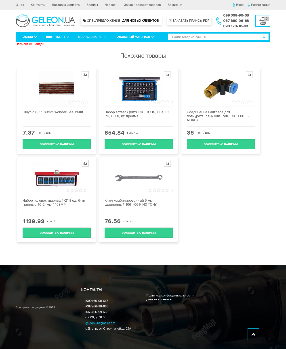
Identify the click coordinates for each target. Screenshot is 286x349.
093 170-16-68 (235, 26)
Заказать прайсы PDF (189, 21)
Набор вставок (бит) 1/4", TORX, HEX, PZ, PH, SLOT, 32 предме (138, 114)
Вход (238, 5)
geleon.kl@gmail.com (100, 323)
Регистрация (259, 5)
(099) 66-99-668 (97, 301)
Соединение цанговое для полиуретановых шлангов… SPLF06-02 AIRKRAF (218, 116)
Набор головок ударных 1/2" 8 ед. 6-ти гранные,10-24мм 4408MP (54, 202)
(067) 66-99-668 (97, 307)
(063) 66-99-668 (97, 312)
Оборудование (92, 37)
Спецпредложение (121, 21)
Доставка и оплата (66, 5)
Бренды (92, 5)
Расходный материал (135, 37)
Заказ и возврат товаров (142, 5)
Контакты (38, 5)
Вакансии (175, 5)
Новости (111, 5)
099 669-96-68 (236, 15)
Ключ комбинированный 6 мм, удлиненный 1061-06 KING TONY (130, 202)
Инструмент (57, 37)
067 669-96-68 (236, 20)
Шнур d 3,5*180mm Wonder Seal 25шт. (53, 112)
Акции (30, 37)
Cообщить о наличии (57, 144)
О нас (20, 5)
